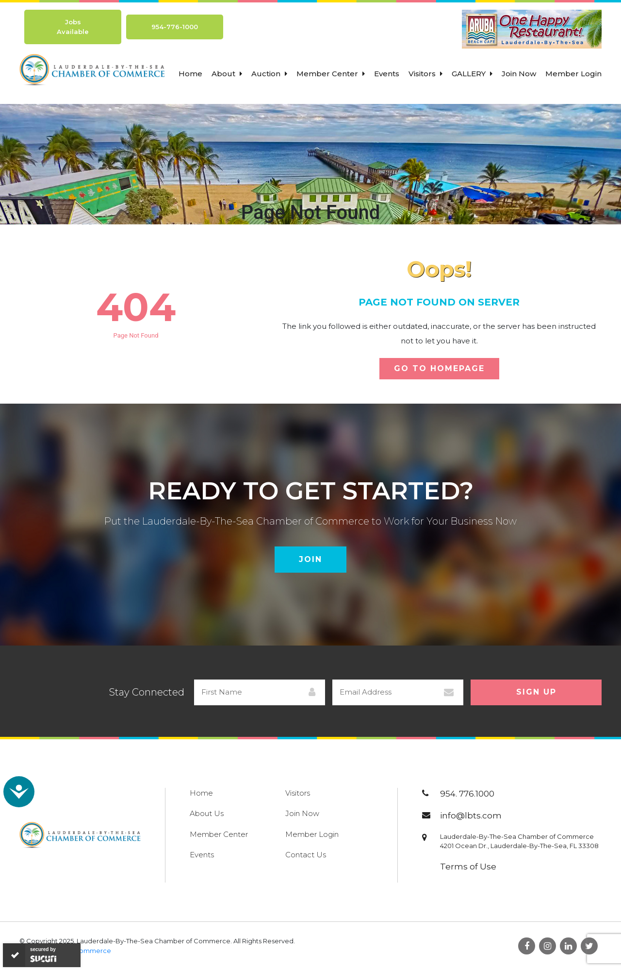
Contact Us (305, 854)
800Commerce (86, 950)
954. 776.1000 (467, 794)
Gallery (472, 73)
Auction (269, 73)
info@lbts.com (471, 815)
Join (310, 559)
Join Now (519, 73)
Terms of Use (468, 866)
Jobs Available (73, 26)
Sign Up (536, 692)
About (227, 73)
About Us (207, 813)
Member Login (573, 73)
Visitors (425, 73)
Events (386, 73)
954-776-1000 (174, 27)
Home (190, 73)
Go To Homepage (439, 368)
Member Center (330, 73)
